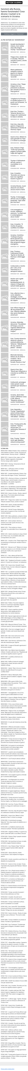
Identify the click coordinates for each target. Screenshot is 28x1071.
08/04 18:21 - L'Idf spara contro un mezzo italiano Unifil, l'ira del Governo (12, 469)
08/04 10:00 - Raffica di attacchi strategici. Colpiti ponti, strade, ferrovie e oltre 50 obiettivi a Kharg (12, 663)
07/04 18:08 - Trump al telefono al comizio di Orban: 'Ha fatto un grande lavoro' (13, 920)
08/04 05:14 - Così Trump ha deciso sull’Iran (13, 758)
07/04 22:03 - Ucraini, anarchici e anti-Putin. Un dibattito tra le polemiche (14, 860)
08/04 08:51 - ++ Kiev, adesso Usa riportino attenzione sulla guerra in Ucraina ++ (13, 689)
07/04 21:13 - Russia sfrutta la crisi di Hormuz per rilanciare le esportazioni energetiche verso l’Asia (13, 887)
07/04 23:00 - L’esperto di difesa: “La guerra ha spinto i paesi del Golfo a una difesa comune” (14, 832)
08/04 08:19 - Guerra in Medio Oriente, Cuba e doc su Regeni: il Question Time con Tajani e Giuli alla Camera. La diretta (14, 699)
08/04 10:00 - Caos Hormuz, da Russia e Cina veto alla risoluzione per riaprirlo (13, 641)
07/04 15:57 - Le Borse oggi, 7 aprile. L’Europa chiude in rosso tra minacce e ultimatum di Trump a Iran (13, 1000)
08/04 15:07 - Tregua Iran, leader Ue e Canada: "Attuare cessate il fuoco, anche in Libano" (14, 500)
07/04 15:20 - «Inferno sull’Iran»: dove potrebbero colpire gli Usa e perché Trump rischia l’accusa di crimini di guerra (13, 1031)
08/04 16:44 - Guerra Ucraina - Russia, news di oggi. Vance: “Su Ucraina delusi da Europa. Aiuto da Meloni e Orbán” (13, 495)
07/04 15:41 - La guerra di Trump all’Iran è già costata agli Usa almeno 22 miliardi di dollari (13, 1013)
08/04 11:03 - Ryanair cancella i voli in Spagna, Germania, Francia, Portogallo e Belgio (14, 587)
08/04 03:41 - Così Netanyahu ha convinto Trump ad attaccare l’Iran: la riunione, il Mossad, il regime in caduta (12, 781)
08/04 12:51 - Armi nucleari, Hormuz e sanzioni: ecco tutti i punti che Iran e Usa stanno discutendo (12, 522)
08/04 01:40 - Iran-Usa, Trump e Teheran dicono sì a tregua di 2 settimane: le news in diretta (13, 806)
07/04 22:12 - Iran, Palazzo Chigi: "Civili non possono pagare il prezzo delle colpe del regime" (13, 847)
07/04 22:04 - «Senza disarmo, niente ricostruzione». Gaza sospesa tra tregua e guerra (12, 854)
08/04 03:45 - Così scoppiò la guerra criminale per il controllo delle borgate (13, 775)
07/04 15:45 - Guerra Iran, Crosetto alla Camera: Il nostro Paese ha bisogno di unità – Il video (13, 1007)
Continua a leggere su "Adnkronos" (14, 34)
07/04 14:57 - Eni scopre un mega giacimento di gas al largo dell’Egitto (13, 1050)
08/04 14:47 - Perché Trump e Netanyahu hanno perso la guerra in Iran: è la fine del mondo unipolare (12, 511)
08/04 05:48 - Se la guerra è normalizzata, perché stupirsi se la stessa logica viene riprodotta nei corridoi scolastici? (12, 747)
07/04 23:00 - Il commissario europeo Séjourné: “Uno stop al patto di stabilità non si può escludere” (13, 822)
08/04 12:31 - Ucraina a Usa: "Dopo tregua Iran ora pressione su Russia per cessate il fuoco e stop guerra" (14, 542)
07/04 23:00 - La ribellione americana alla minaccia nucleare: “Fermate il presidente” (12, 827)
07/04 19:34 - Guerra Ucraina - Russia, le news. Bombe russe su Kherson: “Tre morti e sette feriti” (14, 915)
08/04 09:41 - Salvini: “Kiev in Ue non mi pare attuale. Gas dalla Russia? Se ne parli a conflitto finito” (13, 670)
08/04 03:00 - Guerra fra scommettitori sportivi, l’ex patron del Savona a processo (12, 787)
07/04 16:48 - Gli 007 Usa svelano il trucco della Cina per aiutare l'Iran (14, 981)
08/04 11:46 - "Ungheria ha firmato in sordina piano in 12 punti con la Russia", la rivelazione (13, 561)
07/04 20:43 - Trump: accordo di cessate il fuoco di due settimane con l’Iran (12, 893)
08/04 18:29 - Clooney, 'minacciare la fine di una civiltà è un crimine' (13, 465)
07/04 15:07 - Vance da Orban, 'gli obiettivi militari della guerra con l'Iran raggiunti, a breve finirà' (12, 1038)
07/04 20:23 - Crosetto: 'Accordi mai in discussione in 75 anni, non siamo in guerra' (13, 898)
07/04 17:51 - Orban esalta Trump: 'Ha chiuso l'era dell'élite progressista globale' (13, 938)
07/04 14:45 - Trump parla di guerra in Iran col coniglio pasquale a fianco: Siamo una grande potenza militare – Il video (14, 1056)
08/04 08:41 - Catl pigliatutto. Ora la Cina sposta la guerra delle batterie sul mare (12, 693)
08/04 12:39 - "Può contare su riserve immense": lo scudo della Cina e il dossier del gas (13, 529)
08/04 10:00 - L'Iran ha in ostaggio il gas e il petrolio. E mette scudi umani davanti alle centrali (13, 631)
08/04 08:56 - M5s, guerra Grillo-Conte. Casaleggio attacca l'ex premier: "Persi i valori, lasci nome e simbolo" (14, 683)
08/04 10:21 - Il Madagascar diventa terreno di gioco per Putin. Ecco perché (14, 599)
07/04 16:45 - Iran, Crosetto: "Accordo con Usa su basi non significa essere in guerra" (14, 986)
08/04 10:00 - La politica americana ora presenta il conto (11, 657)
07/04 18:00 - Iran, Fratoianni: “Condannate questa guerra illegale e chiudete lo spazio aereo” (13, 926)
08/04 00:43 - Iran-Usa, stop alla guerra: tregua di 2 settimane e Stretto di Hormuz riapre (14, 811)
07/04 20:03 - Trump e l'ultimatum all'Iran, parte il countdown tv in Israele (12, 902)
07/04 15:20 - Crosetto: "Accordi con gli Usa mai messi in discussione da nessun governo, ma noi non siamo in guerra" (13, 1025)
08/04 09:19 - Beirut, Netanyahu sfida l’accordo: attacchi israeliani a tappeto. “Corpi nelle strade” (13, 676)
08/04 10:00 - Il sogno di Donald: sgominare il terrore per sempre (13, 646)
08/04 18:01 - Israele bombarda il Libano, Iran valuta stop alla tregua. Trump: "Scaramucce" (13, 474)
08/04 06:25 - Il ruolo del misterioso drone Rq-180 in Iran (14, 723)
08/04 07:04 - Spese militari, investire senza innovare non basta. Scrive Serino (13, 718)
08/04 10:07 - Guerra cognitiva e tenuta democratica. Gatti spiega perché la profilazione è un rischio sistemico (12, 611)
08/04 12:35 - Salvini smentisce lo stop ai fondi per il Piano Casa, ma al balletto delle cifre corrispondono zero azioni (14, 535)
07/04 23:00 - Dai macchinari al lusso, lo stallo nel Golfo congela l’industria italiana (13, 842)
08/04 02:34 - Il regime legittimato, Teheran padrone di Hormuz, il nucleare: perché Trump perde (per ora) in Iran (14, 792)
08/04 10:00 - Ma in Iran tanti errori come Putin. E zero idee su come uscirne (12, 636)
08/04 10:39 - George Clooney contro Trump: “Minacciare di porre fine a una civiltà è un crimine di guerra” (13, 593)
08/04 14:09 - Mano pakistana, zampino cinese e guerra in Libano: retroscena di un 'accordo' (14, 517)
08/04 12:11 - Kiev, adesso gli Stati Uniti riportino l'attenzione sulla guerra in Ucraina (13, 556)
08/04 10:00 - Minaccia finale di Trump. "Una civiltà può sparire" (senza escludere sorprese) (14, 625)
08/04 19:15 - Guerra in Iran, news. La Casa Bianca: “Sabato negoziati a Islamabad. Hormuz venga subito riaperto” (13, 459)
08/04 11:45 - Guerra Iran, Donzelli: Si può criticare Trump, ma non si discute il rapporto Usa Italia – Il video (13, 567)
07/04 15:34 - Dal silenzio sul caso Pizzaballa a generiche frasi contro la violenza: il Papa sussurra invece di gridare (13, 1018)
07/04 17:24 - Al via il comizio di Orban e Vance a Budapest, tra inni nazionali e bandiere (14, 977)
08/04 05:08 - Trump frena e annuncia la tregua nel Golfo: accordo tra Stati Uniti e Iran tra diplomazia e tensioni (13, 763)
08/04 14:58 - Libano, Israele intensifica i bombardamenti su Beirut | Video (12, 505)
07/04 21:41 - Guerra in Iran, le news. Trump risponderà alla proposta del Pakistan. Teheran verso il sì (14, 865)
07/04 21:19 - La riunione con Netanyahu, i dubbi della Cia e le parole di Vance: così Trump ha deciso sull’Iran (13, 880)
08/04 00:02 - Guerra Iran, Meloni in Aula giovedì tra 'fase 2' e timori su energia (12, 816)
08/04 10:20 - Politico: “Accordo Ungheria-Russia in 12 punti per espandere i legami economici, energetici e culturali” (12, 604)
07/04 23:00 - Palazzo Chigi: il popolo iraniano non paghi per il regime (13, 837)
